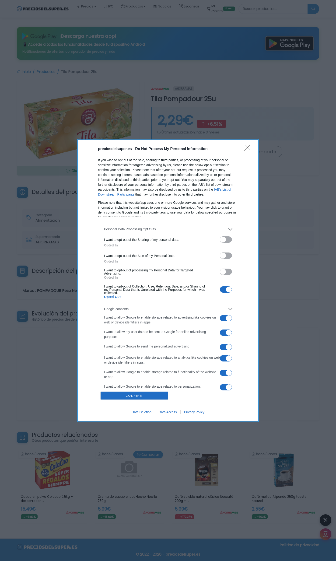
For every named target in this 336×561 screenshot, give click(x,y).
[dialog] (168, 280)
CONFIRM (134, 395)
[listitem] (168, 229)
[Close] (248, 149)
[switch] (226, 239)
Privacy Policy (194, 412)
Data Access (168, 412)
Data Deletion (141, 412)
